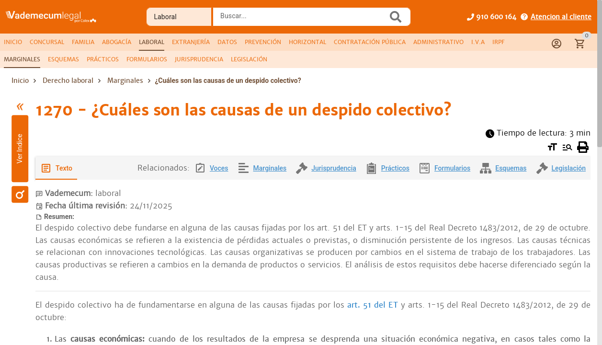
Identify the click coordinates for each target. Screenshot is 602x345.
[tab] (13, 42)
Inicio (20, 80)
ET (394, 305)
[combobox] (302, 19)
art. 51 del (366, 305)
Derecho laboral (68, 80)
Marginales (125, 80)
